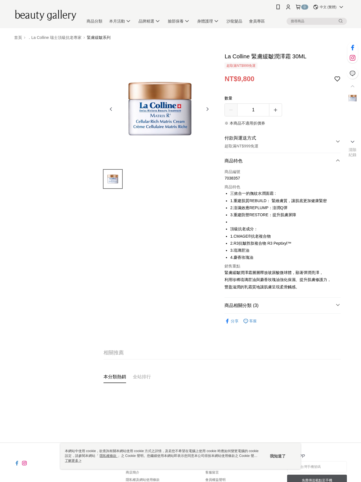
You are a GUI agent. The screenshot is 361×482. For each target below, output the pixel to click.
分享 (231, 321)
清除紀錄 (353, 152)
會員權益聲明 (215, 480)
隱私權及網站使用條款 (143, 480)
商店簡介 (132, 472)
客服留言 (212, 472)
